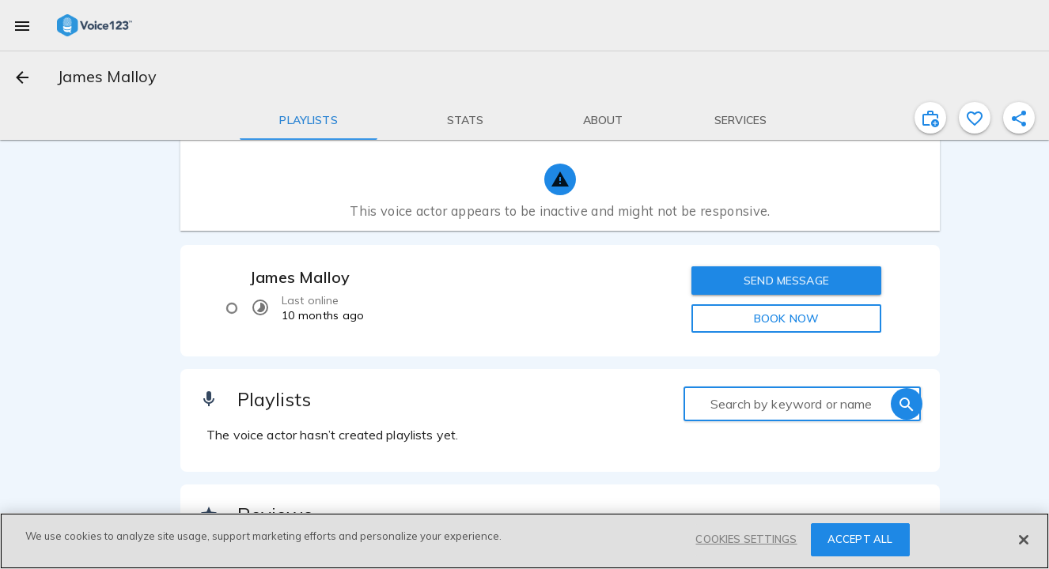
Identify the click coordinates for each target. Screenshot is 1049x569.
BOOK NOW (786, 318)
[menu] (22, 25)
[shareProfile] (1019, 118)
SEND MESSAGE (786, 280)
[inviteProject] (930, 118)
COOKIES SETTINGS (746, 539)
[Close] (1023, 539)
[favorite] (974, 118)
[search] (906, 404)
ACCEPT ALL (859, 539)
